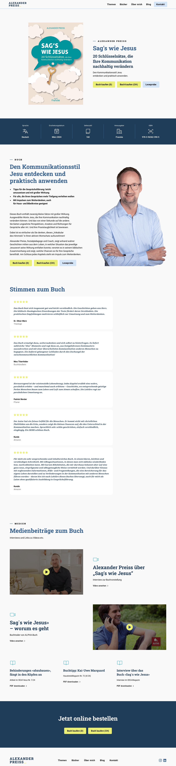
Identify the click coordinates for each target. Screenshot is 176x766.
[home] (17, 4)
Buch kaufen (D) (104, 84)
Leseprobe (151, 84)
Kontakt (160, 4)
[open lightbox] (46, 572)
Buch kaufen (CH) (129, 84)
